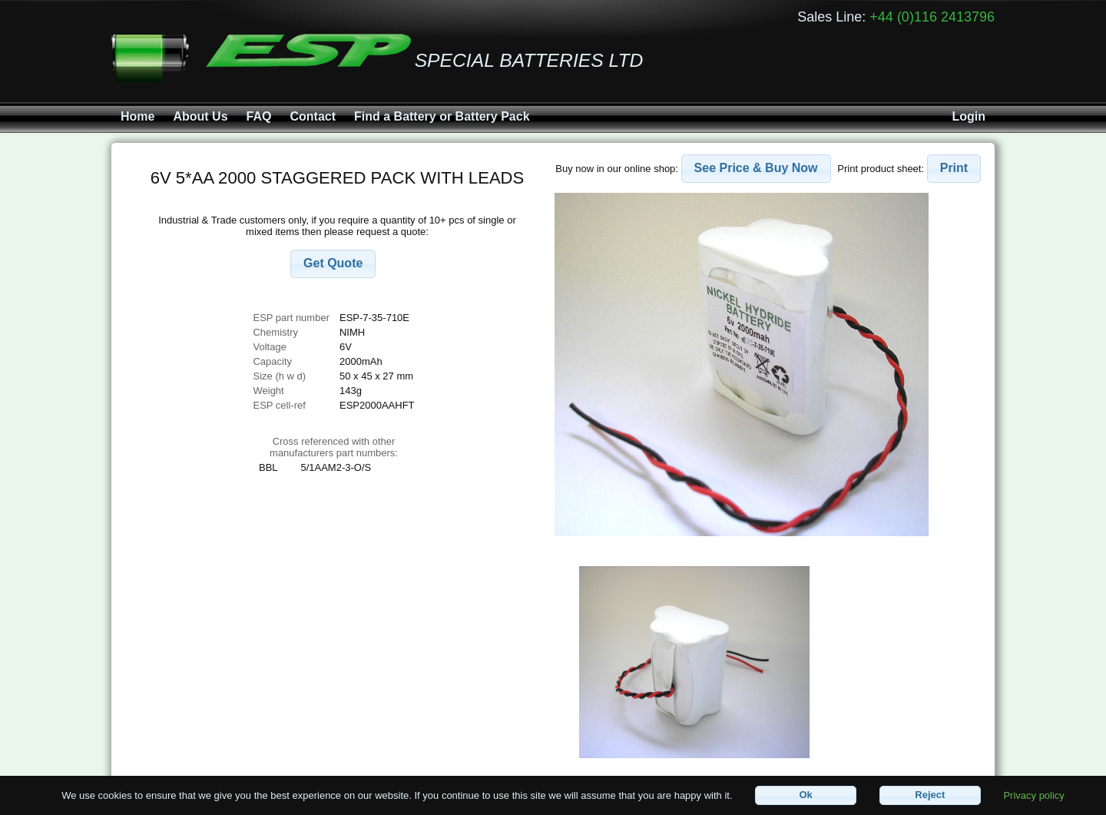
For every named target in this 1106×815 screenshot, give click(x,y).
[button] (333, 264)
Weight (268, 390)
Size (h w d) (279, 376)
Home (137, 116)
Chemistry (275, 332)
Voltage (269, 347)
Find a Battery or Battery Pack (442, 116)
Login (968, 116)
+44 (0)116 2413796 (932, 17)
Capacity (272, 361)
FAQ (259, 116)
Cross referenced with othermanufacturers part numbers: (334, 447)
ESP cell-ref (279, 405)
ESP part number (291, 317)
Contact (313, 116)
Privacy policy (1033, 794)
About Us (200, 116)
